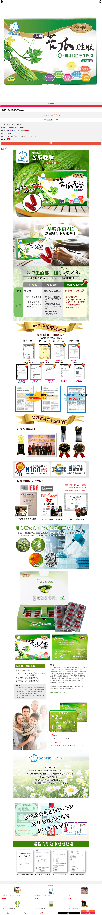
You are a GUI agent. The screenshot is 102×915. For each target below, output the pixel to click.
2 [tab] (50, 103)
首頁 (8, 913)
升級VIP (10, 127)
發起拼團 (88, 913)
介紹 (2, 148)
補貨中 (51, 143)
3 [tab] (52, 103)
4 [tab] (53, 103)
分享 (9, 139)
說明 (6, 148)
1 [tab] (48, 103)
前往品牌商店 (33, 136)
